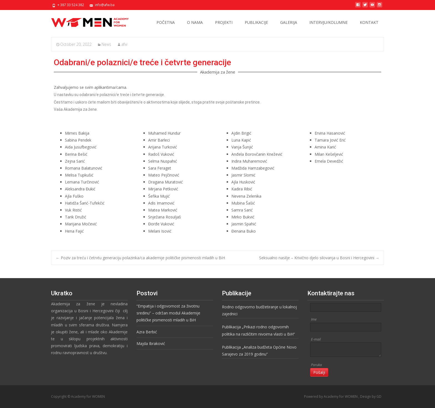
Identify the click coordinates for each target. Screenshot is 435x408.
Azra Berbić (146, 331)
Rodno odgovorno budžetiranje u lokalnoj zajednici (259, 310)
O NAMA (195, 22)
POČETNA (165, 22)
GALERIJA (288, 22)
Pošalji (319, 372)
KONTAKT (369, 22)
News (106, 44)
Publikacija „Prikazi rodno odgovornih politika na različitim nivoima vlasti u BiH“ (258, 330)
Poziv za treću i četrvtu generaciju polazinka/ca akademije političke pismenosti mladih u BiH (140, 257)
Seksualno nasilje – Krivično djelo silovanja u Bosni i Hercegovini (319, 257)
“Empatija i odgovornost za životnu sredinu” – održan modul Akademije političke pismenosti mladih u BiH (168, 313)
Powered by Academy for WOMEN (331, 396)
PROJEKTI (223, 22)
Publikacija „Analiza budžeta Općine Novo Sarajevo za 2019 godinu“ (259, 350)
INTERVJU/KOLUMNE (328, 22)
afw (124, 44)
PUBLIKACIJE (256, 22)
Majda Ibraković (150, 343)
